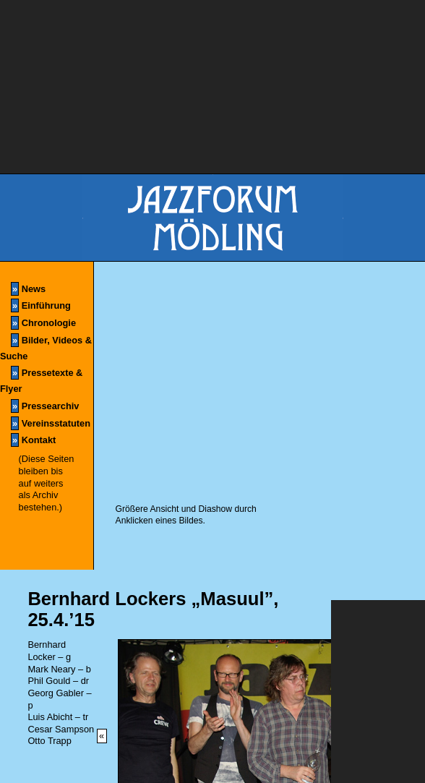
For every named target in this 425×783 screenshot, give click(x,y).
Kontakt (33, 440)
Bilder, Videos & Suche (46, 347)
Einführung (41, 305)
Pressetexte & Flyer (41, 380)
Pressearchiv (45, 406)
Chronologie (43, 323)
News (28, 289)
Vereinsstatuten (50, 423)
